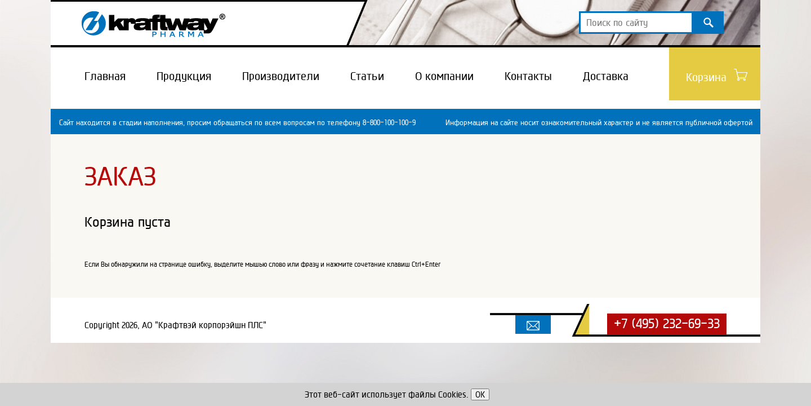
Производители (280, 76)
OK (480, 394)
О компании (444, 76)
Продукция (184, 76)
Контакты (528, 76)
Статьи (367, 76)
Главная (105, 76)
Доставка (606, 76)
